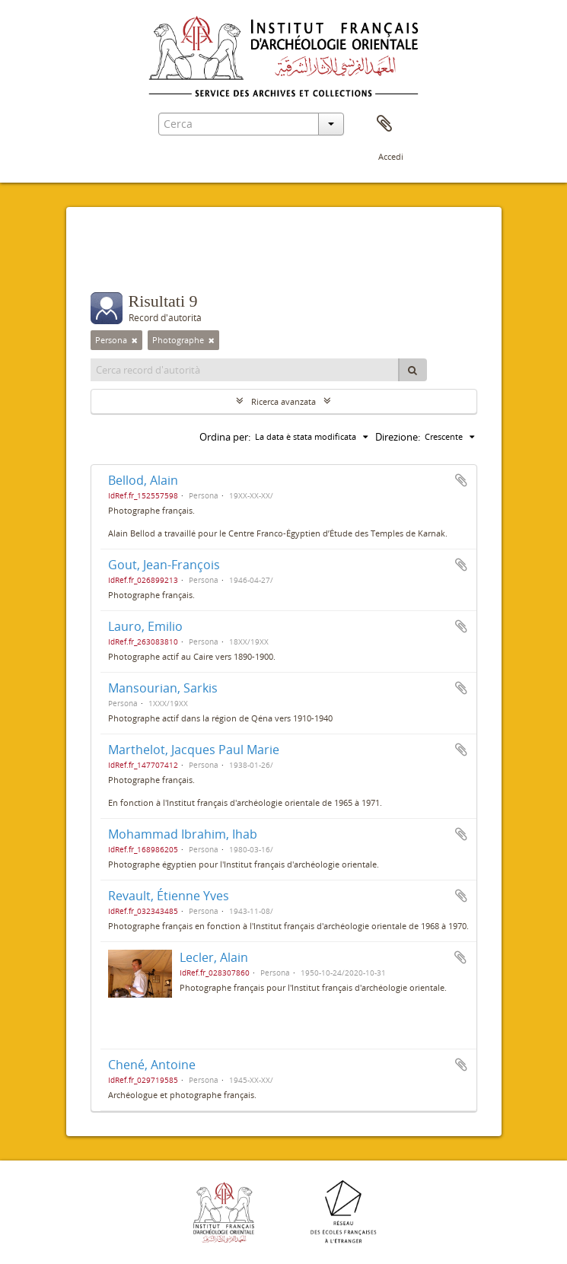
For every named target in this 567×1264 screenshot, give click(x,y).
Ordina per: (224, 437)
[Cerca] (412, 369)
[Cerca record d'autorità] (245, 369)
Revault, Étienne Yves (168, 895)
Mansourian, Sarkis (163, 688)
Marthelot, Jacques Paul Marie (193, 749)
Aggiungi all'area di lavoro (461, 480)
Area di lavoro (384, 124)
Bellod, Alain (143, 480)
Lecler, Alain (214, 957)
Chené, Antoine (152, 1064)
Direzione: (397, 437)
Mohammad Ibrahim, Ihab (182, 834)
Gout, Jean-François (164, 564)
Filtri (120, 261)
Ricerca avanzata (283, 401)
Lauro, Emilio (145, 626)
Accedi (390, 156)
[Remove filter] (135, 340)
